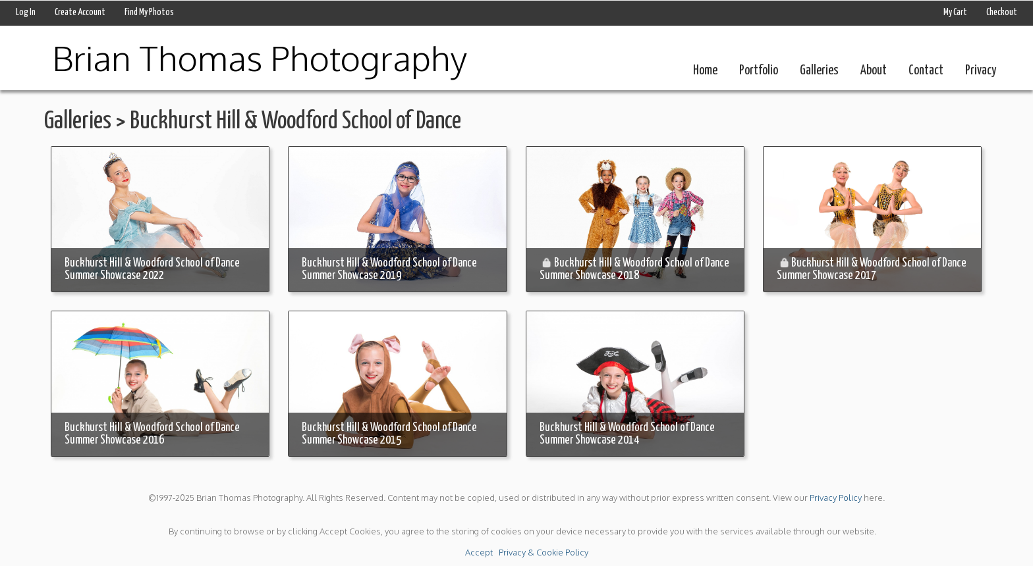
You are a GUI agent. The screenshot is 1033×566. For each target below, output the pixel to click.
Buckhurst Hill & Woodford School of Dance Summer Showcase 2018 (634, 269)
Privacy (980, 70)
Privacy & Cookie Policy (543, 552)
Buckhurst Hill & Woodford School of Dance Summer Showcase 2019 (389, 269)
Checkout (1001, 12)
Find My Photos (149, 12)
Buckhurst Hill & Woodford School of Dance (295, 121)
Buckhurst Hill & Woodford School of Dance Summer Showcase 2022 (152, 269)
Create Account (80, 12)
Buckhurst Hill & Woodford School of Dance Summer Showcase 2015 (389, 434)
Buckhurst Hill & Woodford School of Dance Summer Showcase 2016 (152, 434)
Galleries (819, 70)
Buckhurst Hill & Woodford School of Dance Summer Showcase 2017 (871, 269)
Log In (26, 12)
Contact (925, 70)
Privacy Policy (836, 497)
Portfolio (758, 70)
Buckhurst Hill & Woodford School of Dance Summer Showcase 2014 (627, 434)
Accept (479, 552)
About (873, 70)
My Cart (955, 12)
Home (705, 70)
